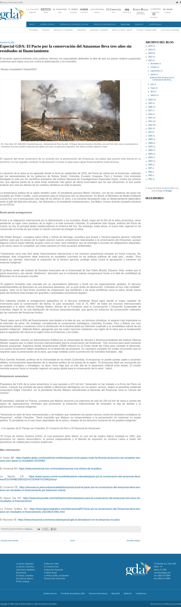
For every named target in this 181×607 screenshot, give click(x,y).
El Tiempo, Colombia (24, 575)
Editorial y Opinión (99, 30)
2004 (150, 157)
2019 (150, 103)
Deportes (81, 30)
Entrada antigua (133, 540)
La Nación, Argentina (24, 564)
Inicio (32, 24)
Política (46, 30)
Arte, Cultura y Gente (122, 30)
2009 (150, 139)
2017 (150, 110)
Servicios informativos (105, 24)
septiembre (155, 71)
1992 (150, 179)
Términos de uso (157, 604)
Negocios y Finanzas (63, 30)
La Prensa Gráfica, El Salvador (56, 575)
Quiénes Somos (47, 24)
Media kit (139, 24)
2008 (150, 143)
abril (153, 91)
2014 (150, 121)
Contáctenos (155, 24)
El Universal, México (24, 578)
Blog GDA (125, 24)
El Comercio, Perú (51, 566)
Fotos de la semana (170, 30)
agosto (154, 74)
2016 (150, 114)
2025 (150, 46)
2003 (150, 161)
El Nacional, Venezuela (53, 570)
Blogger (169, 191)
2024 (150, 49)
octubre (154, 67)
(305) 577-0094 (164, 575)
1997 (150, 168)
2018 (150, 107)
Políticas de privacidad (172, 604)
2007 (150, 146)
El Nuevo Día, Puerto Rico (54, 578)
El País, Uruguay (22, 581)
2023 (150, 53)
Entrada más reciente (9, 540)
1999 (150, 164)
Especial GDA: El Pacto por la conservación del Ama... (162, 78)
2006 (150, 150)
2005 (150, 154)
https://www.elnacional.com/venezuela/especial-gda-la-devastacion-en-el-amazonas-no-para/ (69, 519)
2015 (150, 118)
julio (152, 84)
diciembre (155, 63)
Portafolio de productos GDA (74, 24)
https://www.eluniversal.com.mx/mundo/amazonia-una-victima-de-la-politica (60, 468)
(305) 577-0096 (164, 578)
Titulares (33, 30)
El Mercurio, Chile (51, 564)
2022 (150, 57)
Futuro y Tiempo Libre (146, 30)
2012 (150, 128)
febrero (154, 95)
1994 (150, 172)
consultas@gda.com (162, 572)
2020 (150, 99)
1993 (150, 175)
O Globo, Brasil (50, 572)
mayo (153, 88)
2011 (150, 132)
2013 (150, 125)
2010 (150, 136)
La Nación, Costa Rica (25, 566)
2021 (150, 60)
